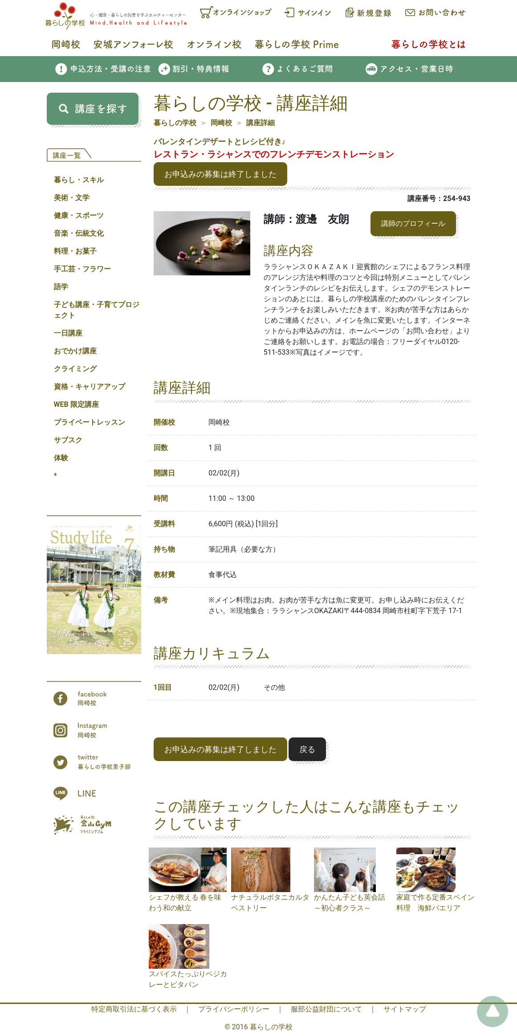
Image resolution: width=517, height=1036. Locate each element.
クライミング (75, 368)
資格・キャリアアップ (89, 386)
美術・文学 (72, 197)
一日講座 (68, 333)
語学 (61, 287)
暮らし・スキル (79, 180)
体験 (61, 458)
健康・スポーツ (79, 215)
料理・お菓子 (75, 251)
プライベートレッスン (89, 422)
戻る (307, 749)
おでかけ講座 (75, 351)
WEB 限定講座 (76, 404)
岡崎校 (221, 123)
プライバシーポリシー (233, 1009)
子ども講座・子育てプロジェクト (96, 309)
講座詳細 (260, 123)
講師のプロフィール (413, 223)
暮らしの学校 (175, 123)
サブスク (68, 440)
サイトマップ (404, 1009)
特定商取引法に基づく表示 (134, 1009)
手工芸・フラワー (82, 269)
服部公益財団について (326, 1009)
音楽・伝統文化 (79, 233)
